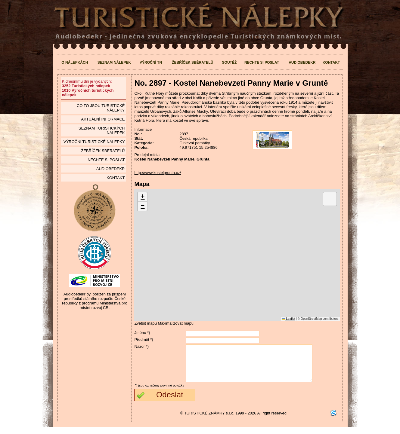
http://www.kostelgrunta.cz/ (157, 172)
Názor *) (141, 346)
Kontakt (331, 62)
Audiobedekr (302, 62)
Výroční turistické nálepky (94, 141)
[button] (142, 197)
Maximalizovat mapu (176, 323)
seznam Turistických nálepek (102, 130)
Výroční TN (151, 62)
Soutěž (229, 62)
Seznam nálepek (114, 62)
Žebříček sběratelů (192, 62)
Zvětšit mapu (145, 323)
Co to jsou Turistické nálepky (101, 107)
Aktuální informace (103, 119)
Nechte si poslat (261, 62)
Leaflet (288, 318)
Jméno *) (142, 332)
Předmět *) (143, 339)
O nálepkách (74, 62)
